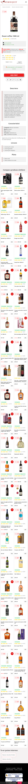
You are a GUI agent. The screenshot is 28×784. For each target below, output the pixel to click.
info (12, 193)
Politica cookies (18, 769)
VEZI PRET (14, 75)
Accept (19, 783)
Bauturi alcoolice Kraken (17, 7)
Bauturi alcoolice (6, 7)
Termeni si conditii (11, 768)
